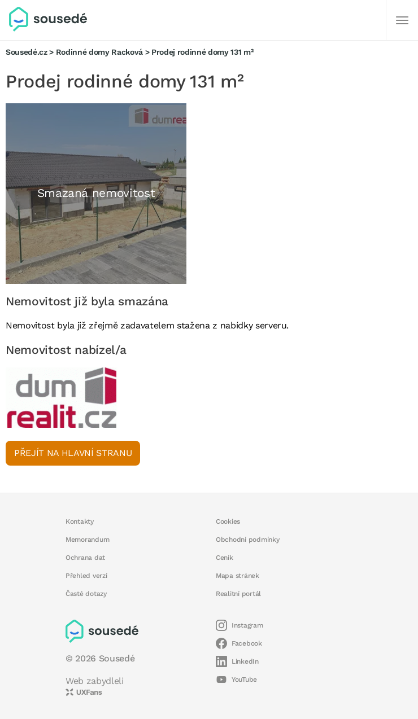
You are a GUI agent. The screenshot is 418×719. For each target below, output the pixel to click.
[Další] (402, 20)
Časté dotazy (86, 594)
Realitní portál (238, 594)
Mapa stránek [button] (237, 576)
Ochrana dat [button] (85, 558)
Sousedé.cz (26, 51)
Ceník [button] (224, 558)
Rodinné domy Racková (99, 51)
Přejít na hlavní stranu (73, 453)
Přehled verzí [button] (86, 576)
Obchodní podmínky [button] (248, 539)
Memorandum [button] (87, 539)
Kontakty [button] (80, 521)
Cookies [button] (228, 521)
